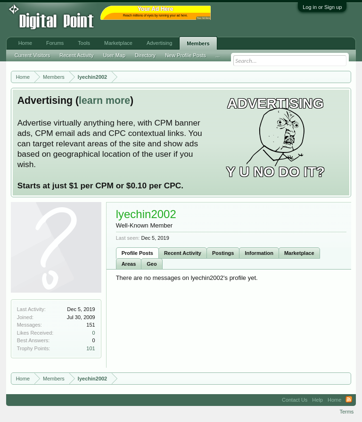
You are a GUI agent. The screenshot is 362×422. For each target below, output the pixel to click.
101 (90, 348)
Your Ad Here (203, 18)
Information (259, 253)
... (217, 55)
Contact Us (294, 400)
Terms (346, 411)
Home (25, 43)
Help (317, 400)
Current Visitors (32, 55)
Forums (55, 43)
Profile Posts (137, 253)
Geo (151, 264)
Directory (145, 55)
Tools (84, 43)
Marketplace (299, 253)
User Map (114, 55)
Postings (223, 253)
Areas (129, 264)
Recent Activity (182, 253)
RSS (349, 400)
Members (198, 43)
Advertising (159, 43)
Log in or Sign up (322, 7)
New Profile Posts (185, 55)
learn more (104, 100)
